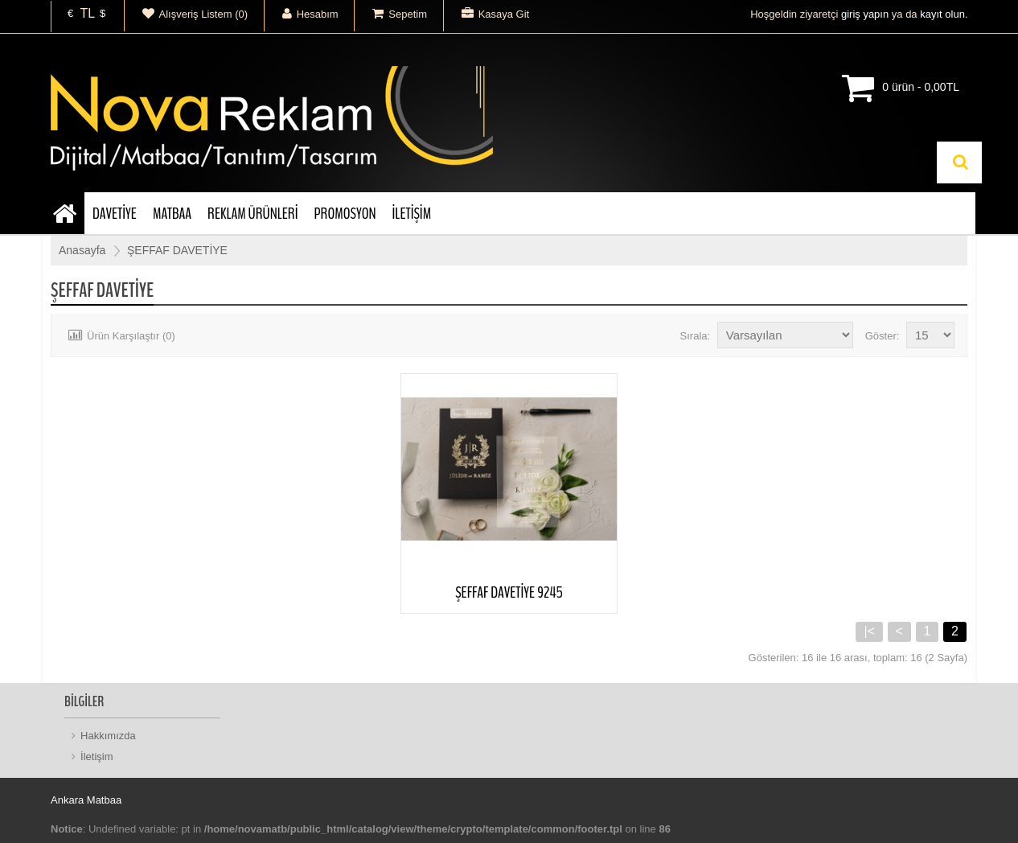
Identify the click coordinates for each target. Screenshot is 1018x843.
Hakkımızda (108, 736)
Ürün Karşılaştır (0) (119, 336)
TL (87, 13)
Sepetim (391, 13)
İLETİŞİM (412, 213)
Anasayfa (82, 250)
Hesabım (302, 13)
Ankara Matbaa (86, 800)
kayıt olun (942, 14)
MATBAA (172, 213)
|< (869, 631)
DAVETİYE (114, 213)
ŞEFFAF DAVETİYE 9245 (509, 592)
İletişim (96, 756)
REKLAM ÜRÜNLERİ (252, 213)
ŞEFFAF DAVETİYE (177, 250)
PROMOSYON (345, 213)
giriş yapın (865, 14)
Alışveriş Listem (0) (186, 13)
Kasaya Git (487, 13)
